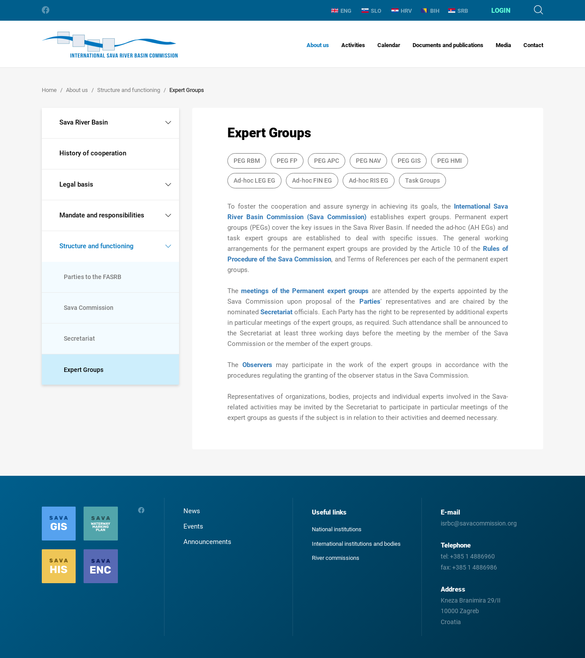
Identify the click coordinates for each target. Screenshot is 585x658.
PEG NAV (368, 160)
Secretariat (277, 312)
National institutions (337, 529)
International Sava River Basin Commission (110, 45)
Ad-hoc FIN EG (312, 180)
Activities (353, 45)
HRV (401, 10)
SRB (458, 10)
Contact (533, 45)
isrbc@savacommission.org (479, 523)
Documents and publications (448, 45)
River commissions (335, 558)
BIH (430, 10)
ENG (341, 10)
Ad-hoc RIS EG (368, 180)
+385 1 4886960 (472, 556)
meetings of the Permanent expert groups (305, 291)
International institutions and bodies (356, 543)
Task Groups (422, 180)
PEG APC (326, 160)
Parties (369, 301)
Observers (259, 365)
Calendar (388, 45)
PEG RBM (247, 160)
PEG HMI (449, 160)
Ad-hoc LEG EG (254, 180)
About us (318, 45)
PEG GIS (409, 160)
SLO (371, 10)
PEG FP (287, 160)
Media (503, 45)
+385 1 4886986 (474, 567)
